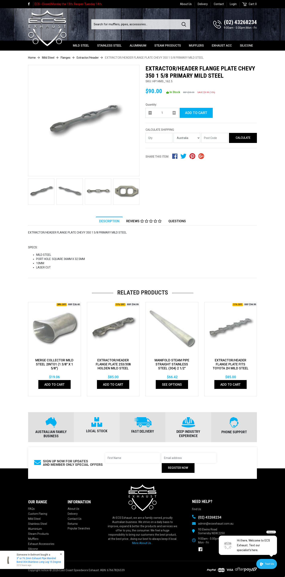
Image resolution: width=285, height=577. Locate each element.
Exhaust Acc (222, 45)
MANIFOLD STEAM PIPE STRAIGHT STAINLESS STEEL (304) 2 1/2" (172, 364)
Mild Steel (81, 45)
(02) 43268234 (240, 22)
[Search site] (184, 24)
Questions (177, 221)
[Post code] (214, 138)
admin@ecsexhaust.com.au (215, 523)
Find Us (196, 509)
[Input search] (135, 24)
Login (233, 4)
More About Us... (142, 543)
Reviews (144, 221)
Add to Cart (196, 113)
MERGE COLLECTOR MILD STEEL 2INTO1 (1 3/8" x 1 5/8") (54, 364)
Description (109, 221)
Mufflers (196, 45)
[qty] (162, 113)
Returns (73, 523)
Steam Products (167, 45)
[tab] (109, 221)
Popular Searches (79, 528)
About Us (186, 4)
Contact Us (74, 518)
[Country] (186, 138)
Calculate (243, 137)
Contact (219, 4)
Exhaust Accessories (41, 543)
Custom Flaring (37, 513)
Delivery (203, 4)
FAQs (31, 508)
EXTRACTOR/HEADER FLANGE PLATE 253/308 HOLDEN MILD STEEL (113, 364)
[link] (30, 4)
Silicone (246, 45)
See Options (172, 384)
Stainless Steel (109, 45)
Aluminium (138, 45)
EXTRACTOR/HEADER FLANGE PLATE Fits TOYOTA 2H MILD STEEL (230, 364)
